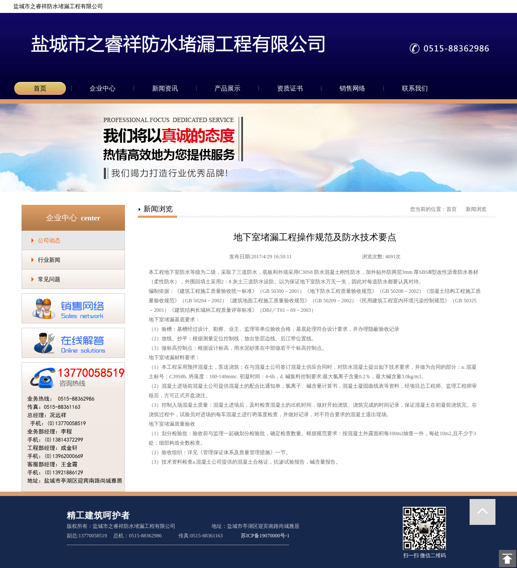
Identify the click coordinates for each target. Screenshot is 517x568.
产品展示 (227, 88)
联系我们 (415, 88)
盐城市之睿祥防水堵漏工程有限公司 (54, 6)
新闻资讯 (165, 88)
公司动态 (49, 240)
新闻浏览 (476, 209)
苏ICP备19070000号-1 (265, 536)
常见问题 (49, 279)
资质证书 (290, 88)
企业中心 (102, 88)
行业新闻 (49, 260)
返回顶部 (482, 512)
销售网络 (352, 88)
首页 (40, 88)
